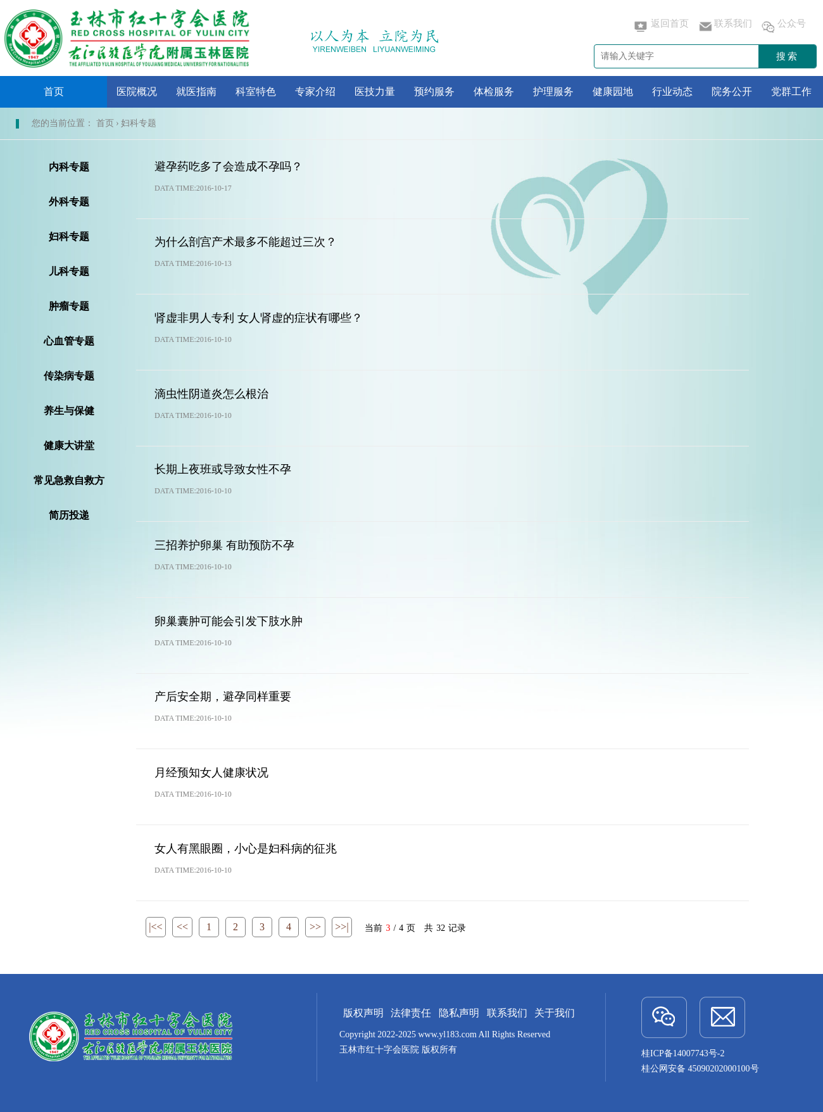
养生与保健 (69, 410)
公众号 (783, 26)
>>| (341, 926)
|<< (155, 926)
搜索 (787, 56)
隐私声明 (459, 1013)
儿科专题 (69, 271)
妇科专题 (69, 236)
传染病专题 (69, 375)
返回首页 (661, 26)
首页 (54, 91)
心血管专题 (69, 341)
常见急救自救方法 (69, 483)
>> (315, 926)
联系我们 (724, 26)
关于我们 (554, 1013)
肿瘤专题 (69, 306)
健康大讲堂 (69, 445)
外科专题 (69, 201)
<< (182, 926)
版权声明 (363, 1013)
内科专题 (69, 166)
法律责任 (411, 1013)
